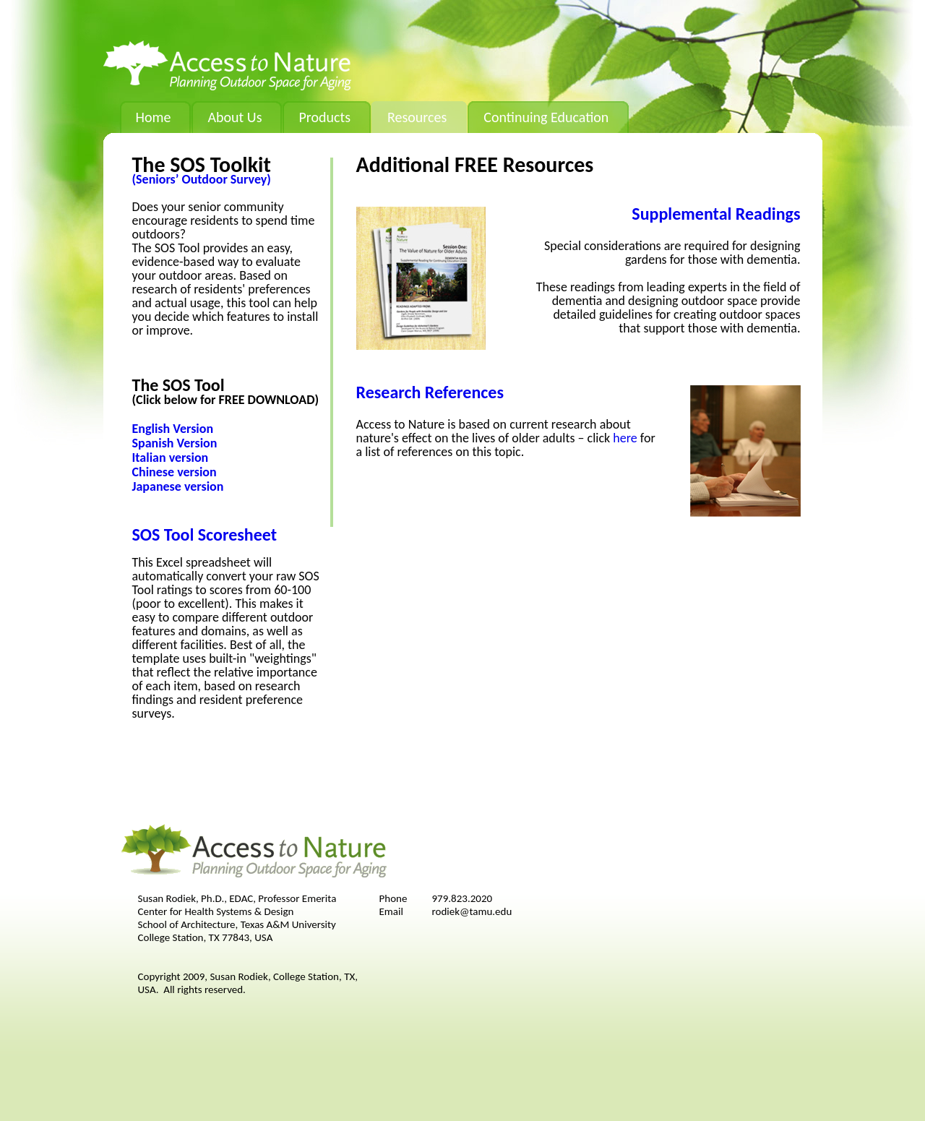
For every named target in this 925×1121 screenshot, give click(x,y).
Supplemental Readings (716, 213)
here (625, 438)
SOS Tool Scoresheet (205, 534)
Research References (430, 392)
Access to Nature (227, 65)
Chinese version (174, 472)
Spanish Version (175, 443)
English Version (173, 429)
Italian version (170, 457)
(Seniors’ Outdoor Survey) (201, 179)
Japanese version (178, 486)
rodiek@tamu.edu (472, 911)
